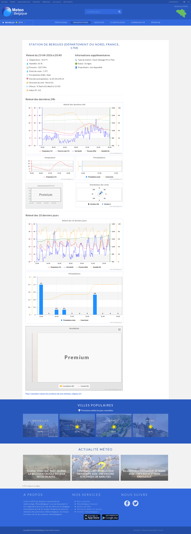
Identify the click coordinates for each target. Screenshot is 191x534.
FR (184, 2)
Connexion (173, 2)
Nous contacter (83, 501)
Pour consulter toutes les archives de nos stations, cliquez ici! (54, 394)
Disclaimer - (137, 530)
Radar (12, 2)
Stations (36, 2)
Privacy (160, 530)
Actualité (57, 2)
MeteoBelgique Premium (87, 504)
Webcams (46, 2)
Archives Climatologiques (87, 512)
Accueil (4, 2)
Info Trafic (68, 2)
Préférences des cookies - (149, 530)
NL (189, 2)
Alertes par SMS (84, 506)
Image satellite (24, 2)
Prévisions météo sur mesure (89, 509)
